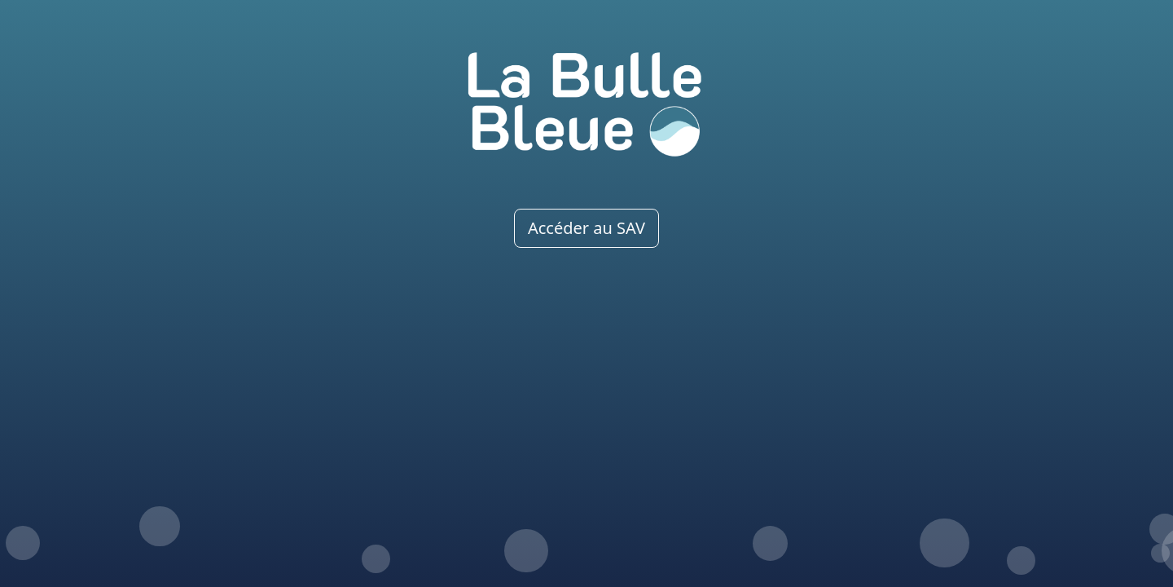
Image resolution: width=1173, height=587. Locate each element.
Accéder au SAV (586, 228)
